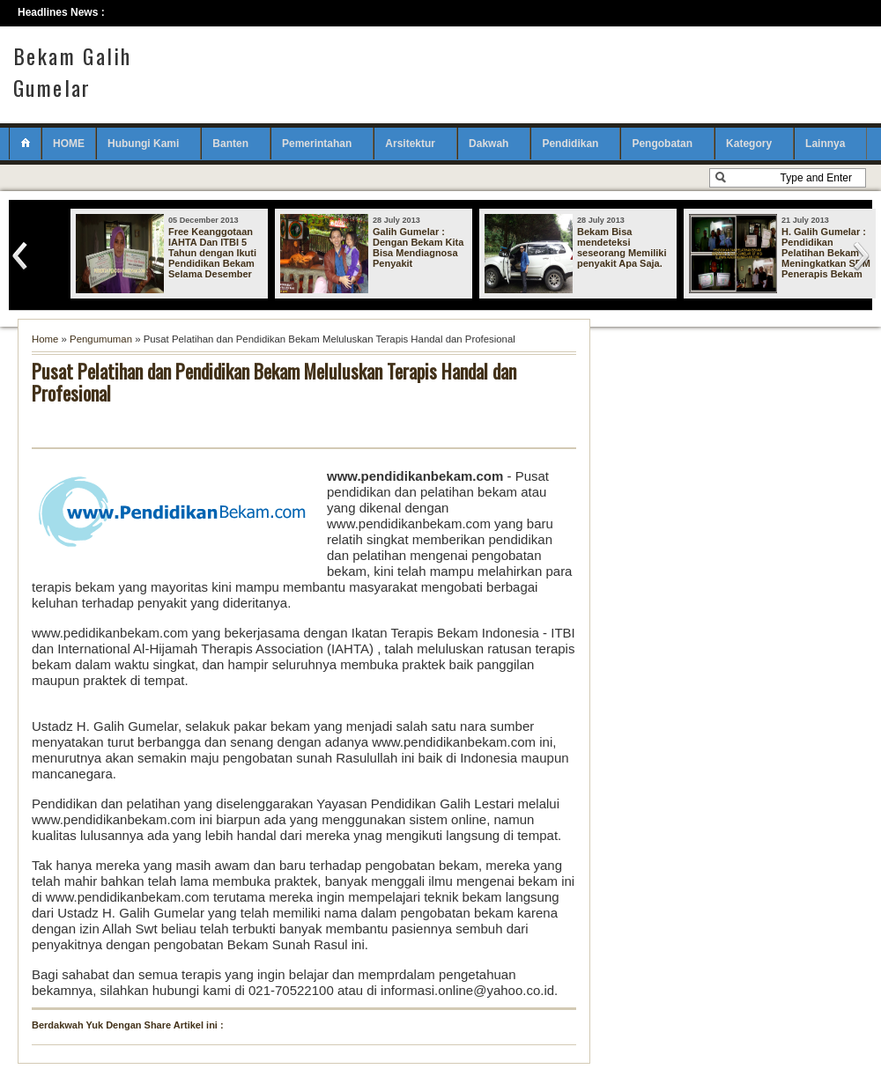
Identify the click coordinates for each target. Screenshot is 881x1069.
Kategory (749, 143)
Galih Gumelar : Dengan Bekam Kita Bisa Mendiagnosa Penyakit (418, 247)
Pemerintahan (317, 143)
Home (45, 339)
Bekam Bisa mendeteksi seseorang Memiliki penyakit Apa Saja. (622, 247)
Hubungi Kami (143, 143)
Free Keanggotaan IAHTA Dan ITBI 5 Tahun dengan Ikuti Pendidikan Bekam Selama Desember (212, 252)
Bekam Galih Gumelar (72, 71)
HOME (69, 143)
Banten (230, 143)
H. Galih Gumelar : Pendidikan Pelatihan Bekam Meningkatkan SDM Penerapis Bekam (825, 252)
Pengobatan (662, 143)
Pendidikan (570, 143)
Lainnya (825, 143)
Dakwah (488, 143)
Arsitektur (410, 143)
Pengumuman (101, 339)
